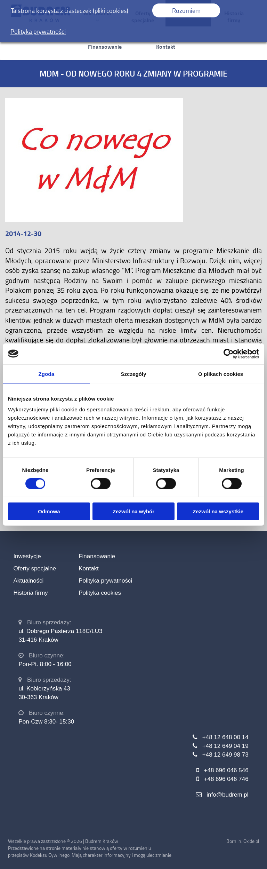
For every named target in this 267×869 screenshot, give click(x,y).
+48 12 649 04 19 (225, 746)
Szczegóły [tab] (133, 374)
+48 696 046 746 (226, 779)
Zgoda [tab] (47, 374)
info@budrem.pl (227, 794)
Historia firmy (30, 593)
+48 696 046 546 (226, 770)
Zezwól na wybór (133, 511)
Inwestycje (27, 556)
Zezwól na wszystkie (218, 511)
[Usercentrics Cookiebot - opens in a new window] (228, 353)
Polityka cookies (100, 593)
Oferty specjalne (34, 568)
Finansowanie (105, 46)
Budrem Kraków (101, 841)
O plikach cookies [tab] (220, 374)
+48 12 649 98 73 (225, 754)
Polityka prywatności (105, 580)
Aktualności (28, 580)
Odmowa (49, 511)
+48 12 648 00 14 (225, 737)
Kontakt (165, 46)
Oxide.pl (251, 841)
